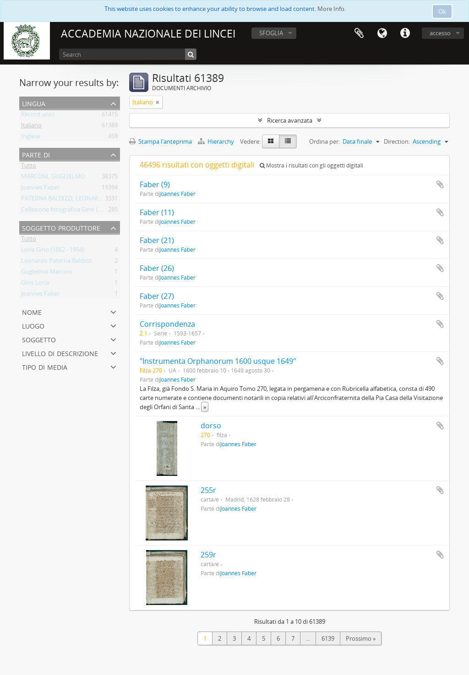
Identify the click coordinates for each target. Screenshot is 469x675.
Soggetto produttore (61, 227)
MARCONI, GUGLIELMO (53, 178)
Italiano (31, 127)
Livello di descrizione (60, 352)
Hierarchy (216, 141)
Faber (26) (157, 268)
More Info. (331, 9)
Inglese (30, 138)
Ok (442, 11)
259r (208, 555)
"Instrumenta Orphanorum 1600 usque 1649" (218, 361)
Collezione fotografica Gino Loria (65, 211)
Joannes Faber (40, 189)
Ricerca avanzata (289, 120)
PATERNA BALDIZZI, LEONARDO (64, 200)
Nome (32, 311)
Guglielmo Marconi (46, 273)
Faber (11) (157, 212)
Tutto (28, 167)
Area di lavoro (359, 33)
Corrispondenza (167, 324)
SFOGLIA (271, 33)
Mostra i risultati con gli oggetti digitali (311, 165)
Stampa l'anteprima (160, 141)
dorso (211, 426)
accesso (440, 33)
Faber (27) (157, 296)
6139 (328, 638)
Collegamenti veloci (404, 33)
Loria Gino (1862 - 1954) (52, 251)
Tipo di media (44, 366)
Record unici (38, 116)
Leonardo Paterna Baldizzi (56, 262)
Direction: (397, 141)
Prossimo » (361, 638)
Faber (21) (157, 240)
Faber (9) (155, 184)
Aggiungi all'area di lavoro (440, 184)
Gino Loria (35, 284)
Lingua (382, 33)
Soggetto (39, 339)
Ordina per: (324, 141)
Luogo (33, 325)
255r (208, 490)
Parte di (36, 154)
